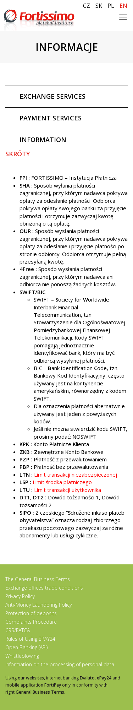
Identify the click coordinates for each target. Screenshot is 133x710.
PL (110, 6)
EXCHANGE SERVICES (52, 96)
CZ (86, 6)
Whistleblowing (22, 655)
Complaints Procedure (31, 621)
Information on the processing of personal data (59, 664)
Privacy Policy (20, 596)
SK (98, 6)
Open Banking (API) (26, 647)
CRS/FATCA (17, 630)
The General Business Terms (37, 579)
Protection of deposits (31, 613)
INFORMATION (43, 139)
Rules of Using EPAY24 (30, 638)
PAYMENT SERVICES (51, 118)
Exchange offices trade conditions (44, 587)
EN (123, 6)
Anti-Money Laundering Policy (38, 604)
